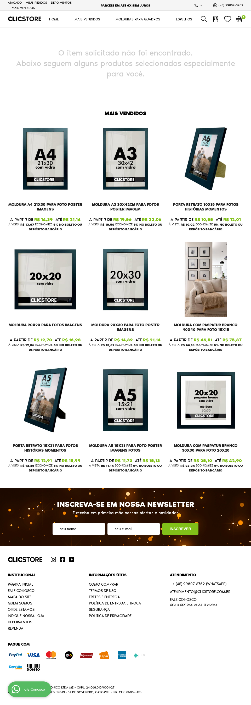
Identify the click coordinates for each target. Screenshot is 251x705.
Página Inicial (20, 584)
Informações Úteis (108, 575)
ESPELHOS (184, 19)
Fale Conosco (21, 590)
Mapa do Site (19, 596)
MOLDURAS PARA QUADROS (138, 19)
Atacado (15, 2)
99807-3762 (231, 5)
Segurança (99, 609)
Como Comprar (103, 584)
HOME (54, 19)
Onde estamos (21, 609)
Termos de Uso (102, 590)
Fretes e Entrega (104, 596)
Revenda (15, 628)
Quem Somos (20, 603)
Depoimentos (61, 2)
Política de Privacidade (110, 615)
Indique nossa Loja (26, 615)
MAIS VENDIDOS (23, 7)
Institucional (22, 575)
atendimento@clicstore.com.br (200, 591)
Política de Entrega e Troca (115, 603)
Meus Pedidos (36, 2)
